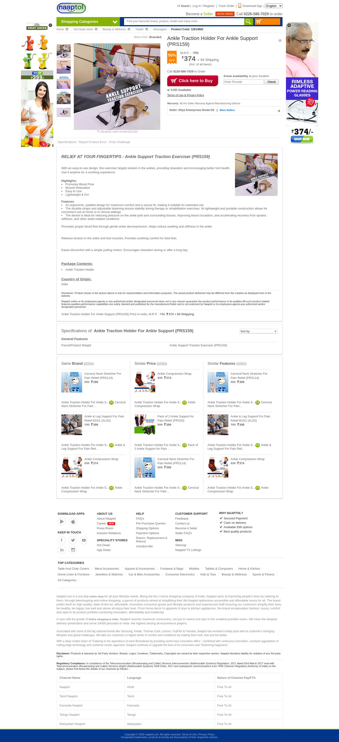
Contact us (182, 523)
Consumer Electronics (180, 574)
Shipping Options (147, 528)
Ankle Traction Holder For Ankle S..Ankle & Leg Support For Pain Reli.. (93, 446)
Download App (250, 6)
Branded (155, 37)
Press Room (105, 528)
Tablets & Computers (219, 568)
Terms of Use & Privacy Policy (185, 95)
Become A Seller (186, 528)
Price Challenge (119, 142)
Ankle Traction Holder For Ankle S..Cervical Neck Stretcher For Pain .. (93, 404)
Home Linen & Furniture (73, 574)
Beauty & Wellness (234, 574)
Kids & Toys (208, 574)
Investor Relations (109, 533)
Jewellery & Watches (109, 574)
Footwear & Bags (171, 568)
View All (88, 363)
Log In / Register (203, 6)
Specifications (67, 142)
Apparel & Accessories (140, 568)
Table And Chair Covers (73, 568)
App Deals (104, 550)
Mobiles (194, 568)
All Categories (67, 580)
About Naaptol (106, 518)
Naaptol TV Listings (188, 550)
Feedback (181, 518)
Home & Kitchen (249, 568)
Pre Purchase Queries (151, 523)
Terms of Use (189, 734)
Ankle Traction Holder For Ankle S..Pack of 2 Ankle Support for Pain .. (166, 446)
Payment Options (147, 533)
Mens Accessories (107, 568)
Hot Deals (103, 545)
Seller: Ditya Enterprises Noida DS (192, 110)
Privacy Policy (206, 734)
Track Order (226, 6)
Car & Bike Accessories (144, 574)
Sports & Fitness (263, 574)
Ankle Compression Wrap (101, 459)
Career (106, 523)
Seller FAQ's (183, 533)
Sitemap (180, 545)
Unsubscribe (144, 546)
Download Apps (71, 513)
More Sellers (227, 110)
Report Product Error (93, 142)
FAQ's (140, 518)
